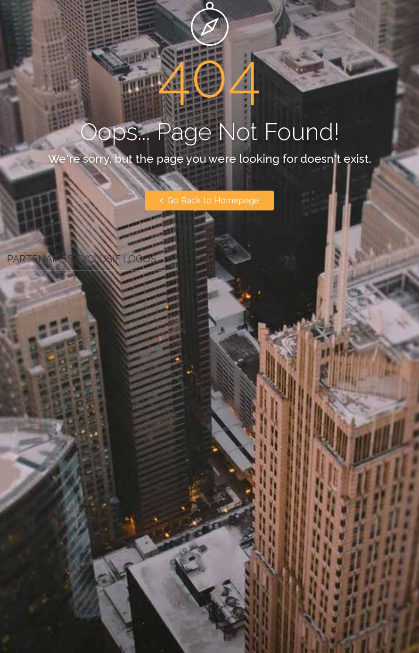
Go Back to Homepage (209, 200)
